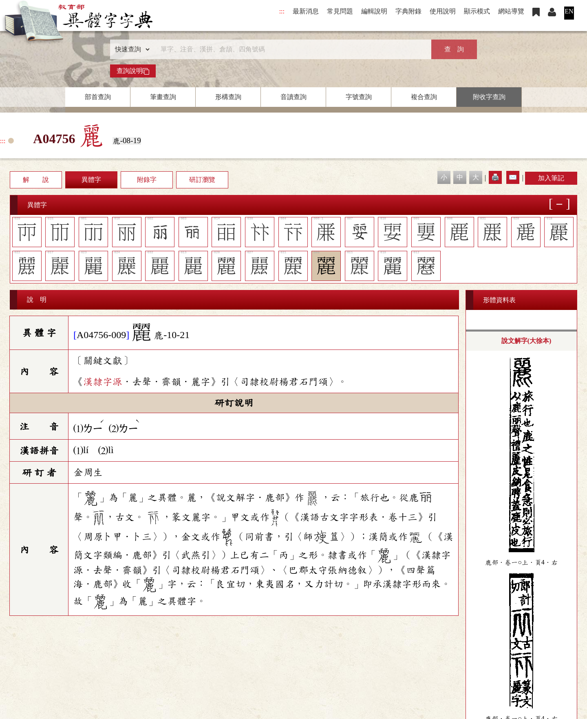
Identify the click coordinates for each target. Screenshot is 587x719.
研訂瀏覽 (202, 179)
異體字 (91, 179)
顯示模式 (477, 11)
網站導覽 (511, 11)
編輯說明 (374, 11)
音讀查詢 (293, 96)
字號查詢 (359, 96)
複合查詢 (424, 96)
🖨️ (495, 177)
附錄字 (147, 179)
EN (569, 11)
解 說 (36, 179)
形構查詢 (228, 96)
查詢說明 (133, 71)
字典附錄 (408, 11)
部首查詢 (98, 96)
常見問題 (340, 11)
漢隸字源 (102, 382)
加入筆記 (551, 178)
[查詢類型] (130, 49)
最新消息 (306, 11)
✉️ (513, 177)
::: (282, 11)
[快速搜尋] (290, 49)
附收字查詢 (489, 96)
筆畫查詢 (163, 96)
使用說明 (443, 11)
